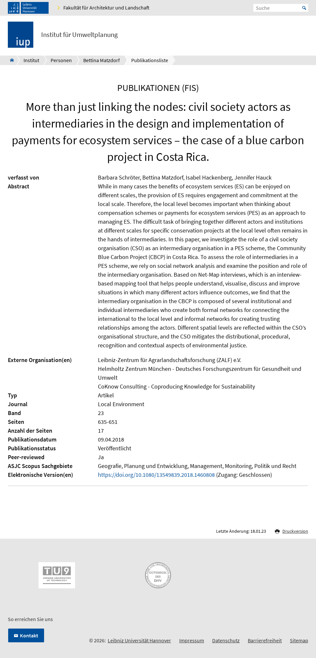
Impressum (191, 640)
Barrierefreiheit (265, 640)
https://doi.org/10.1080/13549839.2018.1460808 (156, 474)
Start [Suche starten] (304, 8)
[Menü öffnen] (303, 36)
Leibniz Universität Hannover (139, 640)
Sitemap (299, 640)
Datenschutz (226, 640)
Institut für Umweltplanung (79, 35)
